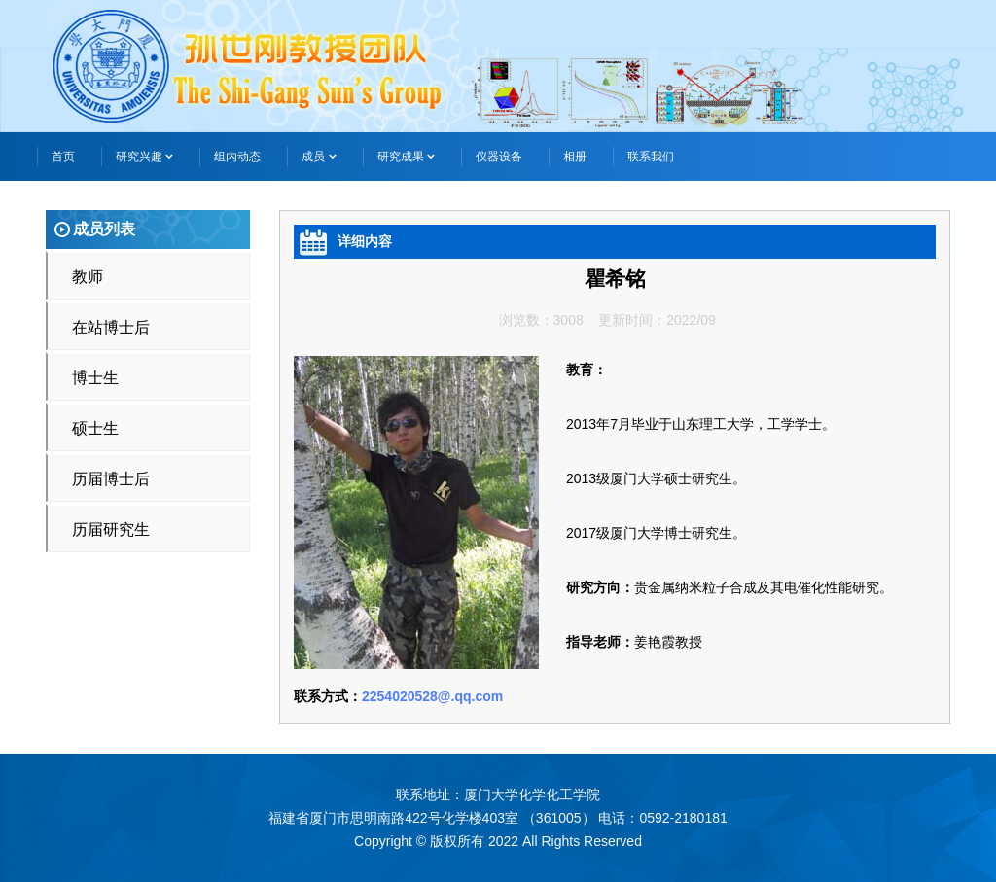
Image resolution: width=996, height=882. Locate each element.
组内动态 (237, 156)
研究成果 (406, 156)
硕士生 (95, 428)
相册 (575, 156)
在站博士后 (111, 327)
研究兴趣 (144, 156)
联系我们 (650, 156)
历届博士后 (111, 479)
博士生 (95, 378)
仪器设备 (499, 156)
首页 (63, 156)
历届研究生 (111, 529)
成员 (319, 156)
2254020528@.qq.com (432, 696)
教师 (87, 276)
